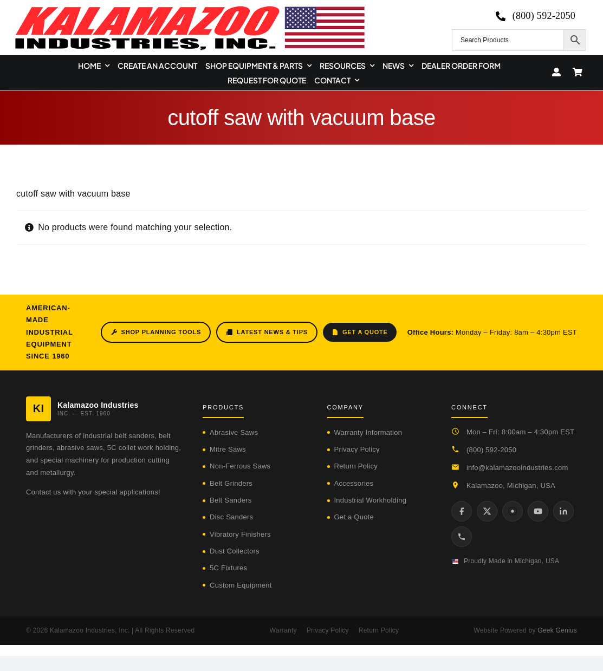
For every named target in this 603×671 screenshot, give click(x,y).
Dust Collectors (235, 551)
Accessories (354, 483)
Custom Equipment (240, 585)
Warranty (283, 630)
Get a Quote (360, 332)
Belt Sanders (230, 500)
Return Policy (356, 466)
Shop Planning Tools (156, 332)
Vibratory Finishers (240, 534)
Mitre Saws (228, 449)
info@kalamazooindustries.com (517, 468)
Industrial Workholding (370, 500)
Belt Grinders (231, 483)
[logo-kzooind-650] (190, 9)
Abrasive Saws (234, 432)
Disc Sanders (231, 517)
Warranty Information (368, 432)
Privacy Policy (357, 449)
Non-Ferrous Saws (240, 466)
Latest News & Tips (267, 332)
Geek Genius (557, 630)
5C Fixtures (228, 568)
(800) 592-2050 (491, 450)
